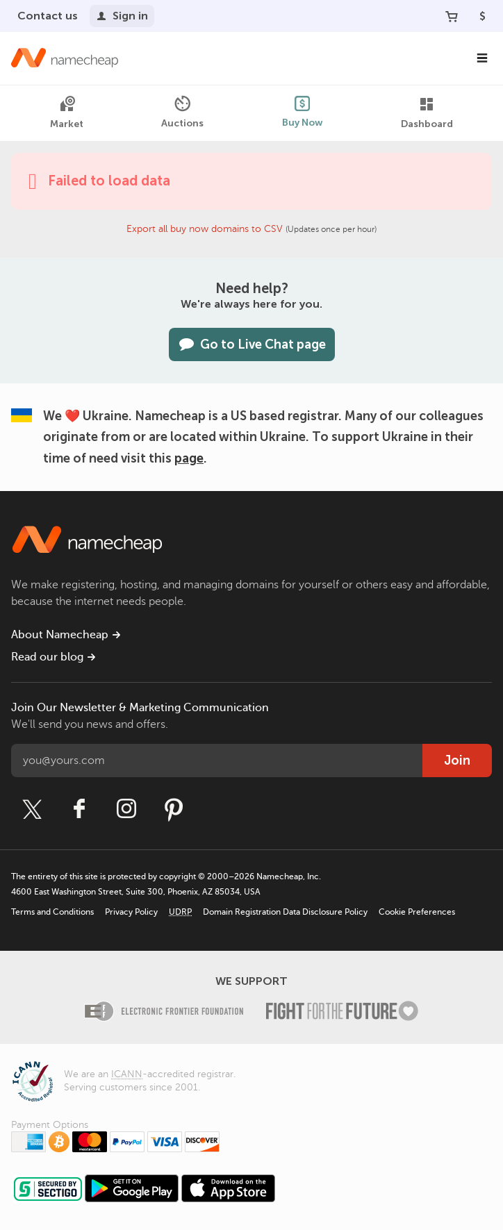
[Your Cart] (451, 16)
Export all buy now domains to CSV (204, 229)
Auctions (182, 112)
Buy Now (302, 112)
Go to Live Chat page (252, 344)
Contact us (47, 15)
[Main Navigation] (482, 58)
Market (66, 113)
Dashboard (427, 113)
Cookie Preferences (417, 912)
